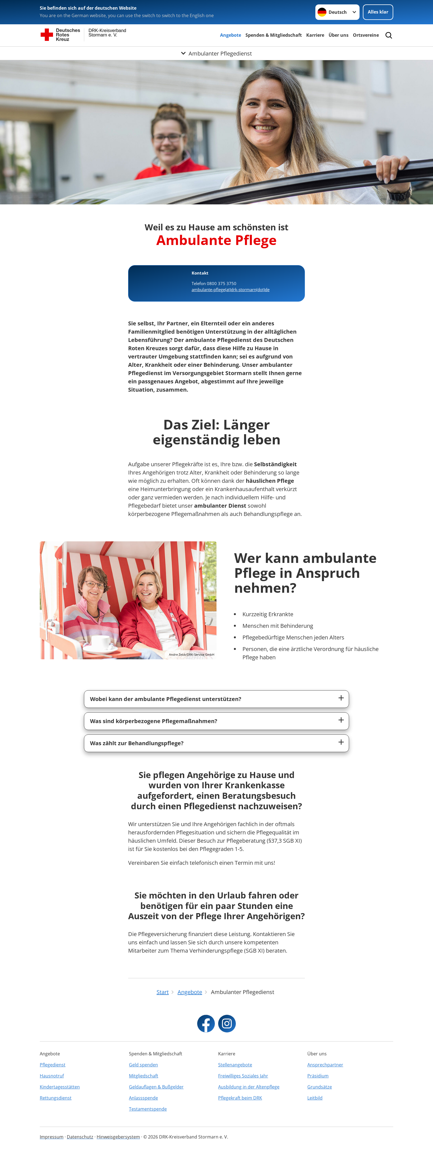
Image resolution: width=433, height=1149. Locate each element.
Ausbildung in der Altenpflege (248, 1087)
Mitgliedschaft (143, 1076)
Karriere (315, 35)
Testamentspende (148, 1109)
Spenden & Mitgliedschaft (273, 35)
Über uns (338, 35)
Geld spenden (143, 1065)
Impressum (52, 1137)
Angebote (230, 35)
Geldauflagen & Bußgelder (156, 1087)
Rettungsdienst (56, 1098)
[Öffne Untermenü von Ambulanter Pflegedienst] (216, 53)
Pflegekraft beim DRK (240, 1098)
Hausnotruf (52, 1076)
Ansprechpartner (325, 1065)
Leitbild (315, 1098)
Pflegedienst (52, 1065)
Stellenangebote (235, 1065)
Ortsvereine (366, 35)
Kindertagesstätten (60, 1087)
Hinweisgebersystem (118, 1137)
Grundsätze (319, 1087)
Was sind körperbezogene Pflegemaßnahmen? (153, 721)
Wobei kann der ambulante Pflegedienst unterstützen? (165, 699)
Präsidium (318, 1076)
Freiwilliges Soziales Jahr (243, 1076)
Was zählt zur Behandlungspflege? (137, 743)
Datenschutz (80, 1137)
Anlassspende (143, 1098)
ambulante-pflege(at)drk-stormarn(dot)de (231, 289)
